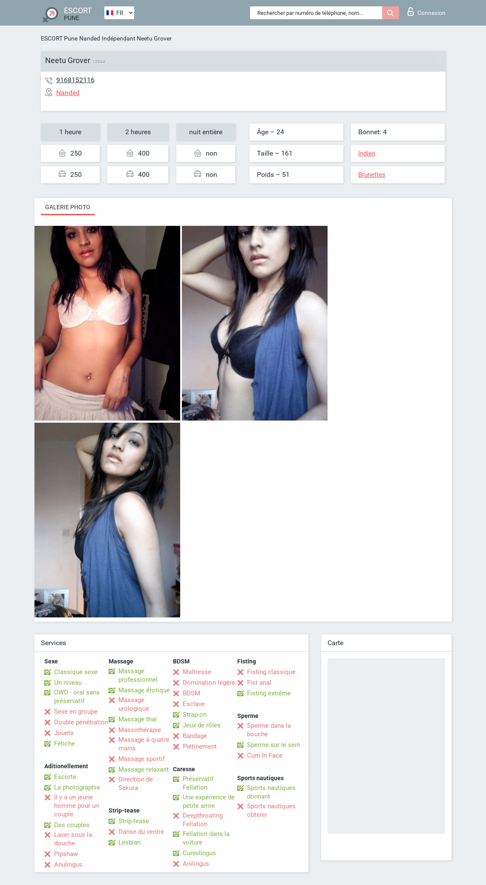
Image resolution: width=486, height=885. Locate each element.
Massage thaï (137, 719)
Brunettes (371, 175)
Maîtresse (197, 672)
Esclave (194, 704)
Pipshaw (66, 854)
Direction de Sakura (135, 783)
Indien (366, 153)
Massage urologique (133, 704)
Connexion (427, 11)
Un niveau (68, 682)
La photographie (77, 787)
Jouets (64, 733)
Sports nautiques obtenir (271, 810)
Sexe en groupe (76, 711)
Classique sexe (76, 672)
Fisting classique (271, 672)
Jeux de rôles (202, 725)
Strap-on (195, 714)
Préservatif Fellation (198, 783)
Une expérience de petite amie (209, 801)
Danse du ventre (141, 832)
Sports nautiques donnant (271, 792)
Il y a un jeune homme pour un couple (76, 805)
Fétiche (64, 743)
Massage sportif (141, 759)
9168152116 (75, 80)
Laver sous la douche (73, 839)
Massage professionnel (138, 675)
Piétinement (200, 746)
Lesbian (129, 842)
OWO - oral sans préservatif (77, 697)
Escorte (65, 777)
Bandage (195, 736)
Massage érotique (144, 690)
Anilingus (196, 864)
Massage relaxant (143, 769)
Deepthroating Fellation (203, 820)
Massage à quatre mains (144, 744)
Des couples (71, 825)
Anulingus (68, 864)
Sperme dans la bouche (269, 730)
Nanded (89, 38)
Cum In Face (264, 755)
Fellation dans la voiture (206, 838)
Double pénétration (81, 722)
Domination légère (209, 682)
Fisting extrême (269, 693)
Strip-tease (133, 821)
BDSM (191, 693)
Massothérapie (139, 730)
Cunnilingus (199, 853)
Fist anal (259, 682)
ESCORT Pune (59, 38)
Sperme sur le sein (273, 745)
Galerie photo (67, 207)
